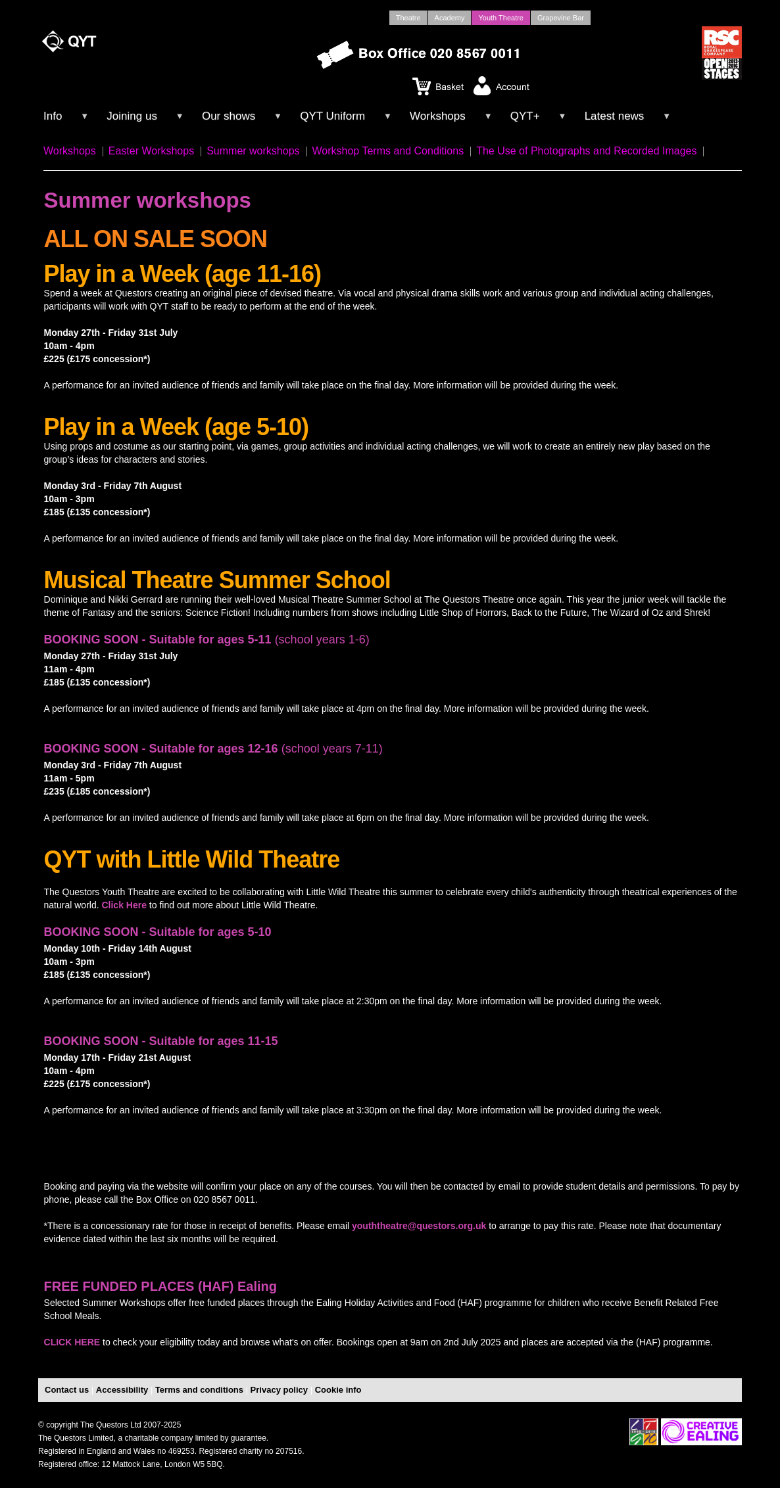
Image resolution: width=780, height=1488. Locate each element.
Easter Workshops (151, 150)
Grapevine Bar (560, 18)
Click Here (123, 905)
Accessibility (122, 1390)
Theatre (408, 18)
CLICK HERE (72, 1342)
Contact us (67, 1390)
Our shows (228, 116)
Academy (450, 18)
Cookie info (338, 1390)
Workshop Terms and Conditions (388, 150)
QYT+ (525, 116)
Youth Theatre (501, 18)
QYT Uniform (332, 116)
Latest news (615, 116)
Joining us (132, 116)
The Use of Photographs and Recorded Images (586, 150)
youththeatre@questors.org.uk (419, 1226)
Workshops (438, 116)
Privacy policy (279, 1390)
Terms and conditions (199, 1390)
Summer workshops (253, 150)
